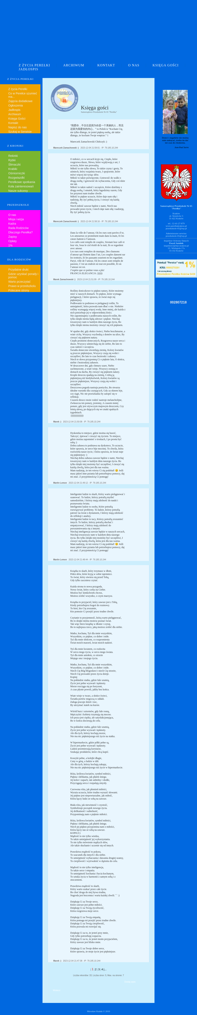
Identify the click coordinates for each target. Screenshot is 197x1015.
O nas (12, 215)
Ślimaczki (14, 164)
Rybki (12, 160)
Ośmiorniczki (16, 173)
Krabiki (12, 169)
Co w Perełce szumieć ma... (22, 95)
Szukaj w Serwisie (20, 131)
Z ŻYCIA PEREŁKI (34, 65)
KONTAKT (106, 65)
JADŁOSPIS (28, 69)
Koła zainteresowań (21, 186)
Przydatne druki (18, 269)
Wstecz (56, 990)
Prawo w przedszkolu (22, 286)
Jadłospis (14, 109)
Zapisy (12, 236)
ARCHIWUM (73, 65)
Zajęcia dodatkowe (20, 101)
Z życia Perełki (17, 89)
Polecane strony (18, 290)
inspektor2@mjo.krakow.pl (176, 245)
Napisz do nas (17, 127)
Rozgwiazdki (16, 177)
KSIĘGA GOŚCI (166, 65)
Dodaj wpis (130, 981)
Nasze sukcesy (18, 190)
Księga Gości (16, 118)
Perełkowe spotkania (21, 182)
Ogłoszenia (15, 105)
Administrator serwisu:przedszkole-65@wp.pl (176, 234)
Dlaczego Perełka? (20, 232)
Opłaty (12, 241)
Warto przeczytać (19, 281)
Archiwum (14, 114)
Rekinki (13, 155)
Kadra (12, 223)
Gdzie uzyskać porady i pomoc (23, 275)
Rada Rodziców (18, 228)
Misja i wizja (16, 219)
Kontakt (13, 123)
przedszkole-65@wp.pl (176, 228)
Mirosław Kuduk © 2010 (98, 1011)
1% (10, 245)
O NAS (133, 65)
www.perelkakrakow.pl (176, 226)
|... (105, 969)
